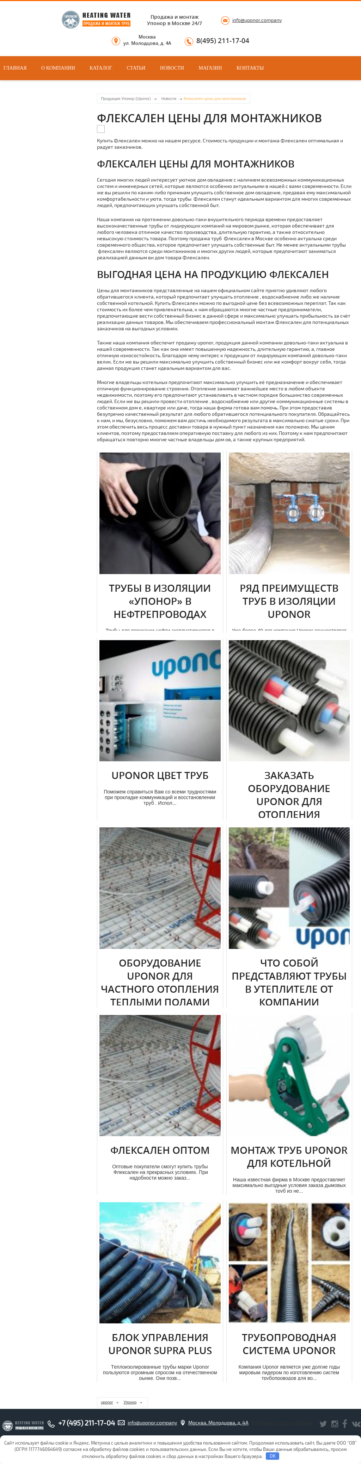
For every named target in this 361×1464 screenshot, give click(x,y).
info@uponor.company (257, 20)
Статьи (136, 68)
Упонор (129, 1402)
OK (273, 1456)
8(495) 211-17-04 (222, 41)
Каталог (101, 68)
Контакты (250, 68)
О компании (58, 68)
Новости (172, 68)
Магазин (210, 68)
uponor (107, 1402)
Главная (15, 68)
